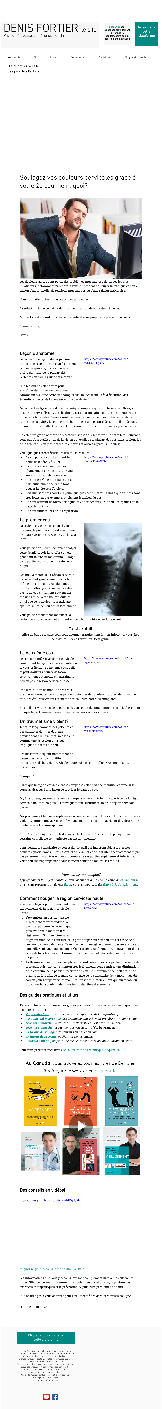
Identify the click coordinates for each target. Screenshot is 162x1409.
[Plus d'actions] (140, 169)
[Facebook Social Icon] (55, 1397)
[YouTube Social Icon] (46, 1397)
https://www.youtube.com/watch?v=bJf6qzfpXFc (50, 1200)
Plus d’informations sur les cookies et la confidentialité (45, 1375)
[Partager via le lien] (45, 1306)
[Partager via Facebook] (21, 1306)
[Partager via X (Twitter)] (29, 1306)
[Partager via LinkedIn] (37, 1306)
